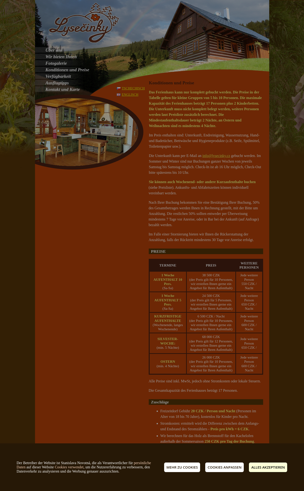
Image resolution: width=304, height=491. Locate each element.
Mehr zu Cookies (182, 467)
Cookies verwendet (69, 467)
